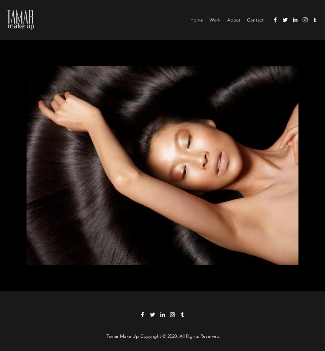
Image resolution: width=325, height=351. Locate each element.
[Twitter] (285, 20)
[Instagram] (305, 20)
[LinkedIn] (295, 20)
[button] (215, 20)
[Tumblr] (315, 20)
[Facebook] (275, 20)
